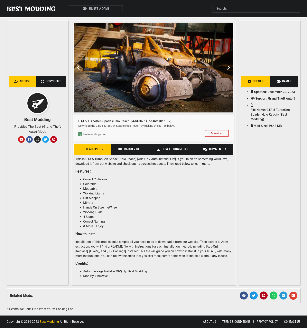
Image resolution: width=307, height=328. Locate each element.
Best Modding (31, 8)
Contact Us (292, 322)
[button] (78, 68)
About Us (209, 322)
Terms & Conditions (236, 322)
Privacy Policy (267, 322)
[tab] (22, 81)
